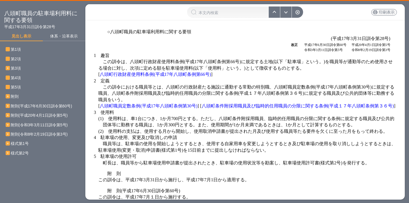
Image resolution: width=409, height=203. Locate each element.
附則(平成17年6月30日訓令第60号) (41, 106)
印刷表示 (386, 12)
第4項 (18, 78)
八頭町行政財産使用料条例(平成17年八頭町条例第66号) (155, 74)
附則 (15, 96)
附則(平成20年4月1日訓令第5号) (39, 115)
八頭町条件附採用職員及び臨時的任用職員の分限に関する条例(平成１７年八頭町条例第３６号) (298, 105)
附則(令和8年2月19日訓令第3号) (39, 134)
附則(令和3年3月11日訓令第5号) (39, 125)
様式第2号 (20, 153)
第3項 (18, 68)
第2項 (18, 59)
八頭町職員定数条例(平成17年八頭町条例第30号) (148, 105)
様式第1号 (20, 144)
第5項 (18, 87)
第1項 (18, 49)
